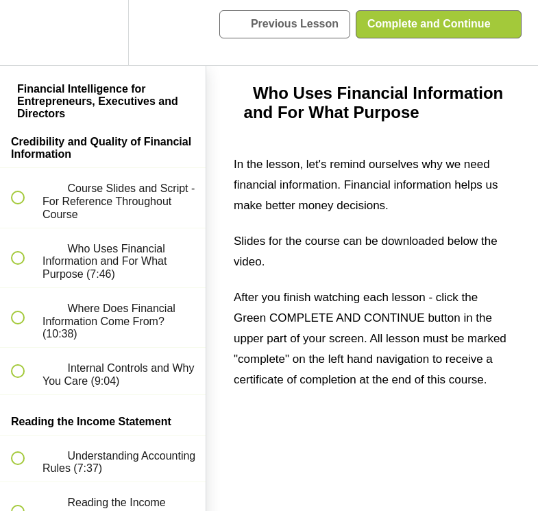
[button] (25, 32)
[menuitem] (102, 32)
